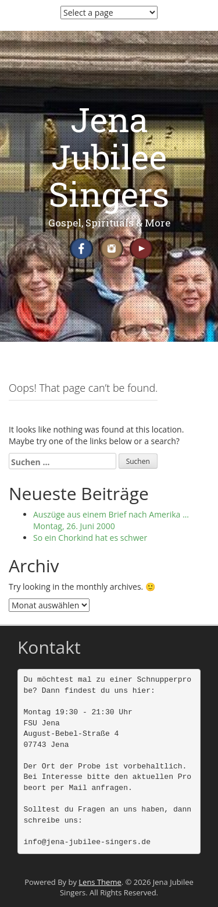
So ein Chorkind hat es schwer (90, 537)
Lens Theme (99, 882)
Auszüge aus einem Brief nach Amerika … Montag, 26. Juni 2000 (111, 520)
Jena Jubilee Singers (109, 156)
